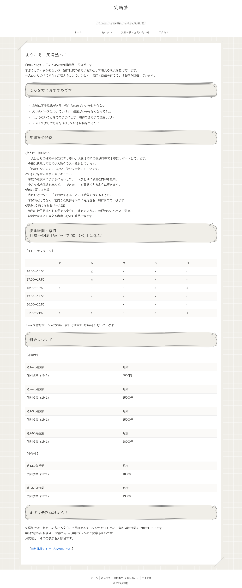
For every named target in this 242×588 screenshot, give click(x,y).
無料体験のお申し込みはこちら (51, 548)
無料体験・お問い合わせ (126, 578)
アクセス (146, 578)
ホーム (94, 578)
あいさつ (105, 578)
